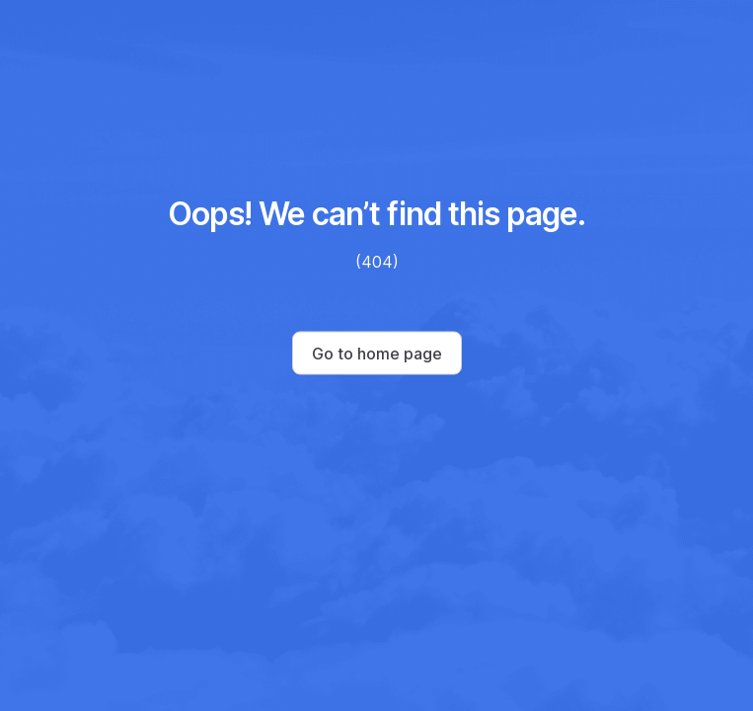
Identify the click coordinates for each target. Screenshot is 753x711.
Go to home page (377, 353)
